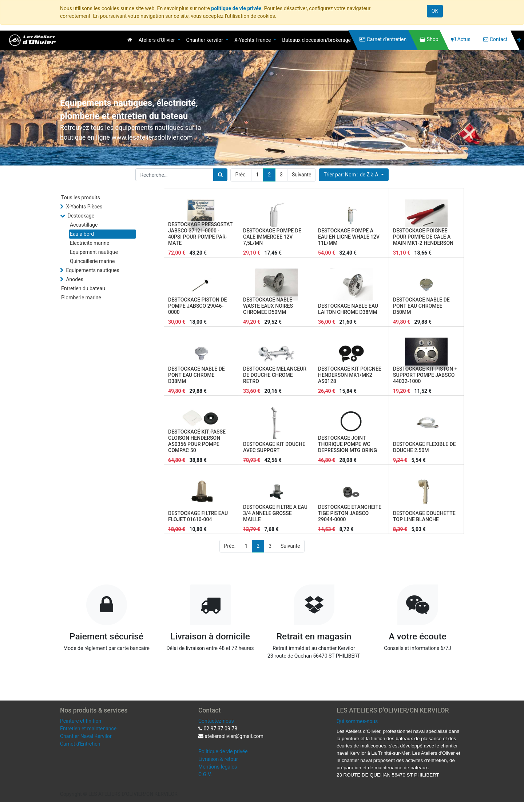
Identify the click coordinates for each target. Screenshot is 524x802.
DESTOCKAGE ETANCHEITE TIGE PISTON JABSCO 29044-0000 (349, 513)
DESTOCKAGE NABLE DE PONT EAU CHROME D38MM (196, 375)
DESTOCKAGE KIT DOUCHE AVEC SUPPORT (274, 447)
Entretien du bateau (83, 288)
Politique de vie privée (223, 751)
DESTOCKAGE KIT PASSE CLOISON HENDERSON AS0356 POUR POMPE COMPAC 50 (197, 441)
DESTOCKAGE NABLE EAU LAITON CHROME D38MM (348, 309)
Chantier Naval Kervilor (86, 736)
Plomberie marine (81, 297)
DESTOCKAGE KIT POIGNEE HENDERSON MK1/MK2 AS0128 (349, 375)
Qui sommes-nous (357, 721)
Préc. (241, 174)
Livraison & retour (218, 759)
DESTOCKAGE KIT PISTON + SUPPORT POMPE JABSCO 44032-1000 (425, 375)
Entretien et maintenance (88, 728)
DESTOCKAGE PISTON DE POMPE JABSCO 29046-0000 (197, 306)
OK (435, 11)
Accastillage (84, 225)
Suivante (301, 174)
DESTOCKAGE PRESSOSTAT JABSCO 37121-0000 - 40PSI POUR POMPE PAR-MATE (200, 234)
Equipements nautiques (92, 270)
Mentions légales (217, 767)
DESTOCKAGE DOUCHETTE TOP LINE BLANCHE (424, 516)
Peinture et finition (80, 721)
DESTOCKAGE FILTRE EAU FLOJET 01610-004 (198, 516)
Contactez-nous (216, 721)
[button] (519, 40)
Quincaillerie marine (92, 261)
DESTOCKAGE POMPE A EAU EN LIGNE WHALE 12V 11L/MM (349, 237)
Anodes (74, 279)
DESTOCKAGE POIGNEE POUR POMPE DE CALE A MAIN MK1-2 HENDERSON (423, 237)
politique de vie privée (236, 8)
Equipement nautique (94, 252)
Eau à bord (82, 234)
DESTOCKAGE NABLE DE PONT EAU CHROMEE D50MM (421, 306)
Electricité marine (89, 243)
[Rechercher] (220, 174)
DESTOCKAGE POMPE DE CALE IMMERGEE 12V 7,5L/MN (272, 237)
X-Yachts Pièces (84, 207)
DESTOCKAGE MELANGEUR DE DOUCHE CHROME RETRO (274, 375)
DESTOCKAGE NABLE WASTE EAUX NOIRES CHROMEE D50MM (268, 306)
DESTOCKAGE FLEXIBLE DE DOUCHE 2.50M (424, 447)
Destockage (80, 216)
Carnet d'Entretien (80, 744)
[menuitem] (130, 40)
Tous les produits (80, 197)
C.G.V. (205, 774)
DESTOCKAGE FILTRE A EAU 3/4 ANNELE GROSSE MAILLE (275, 513)
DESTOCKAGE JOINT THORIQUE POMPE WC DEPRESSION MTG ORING (347, 444)
